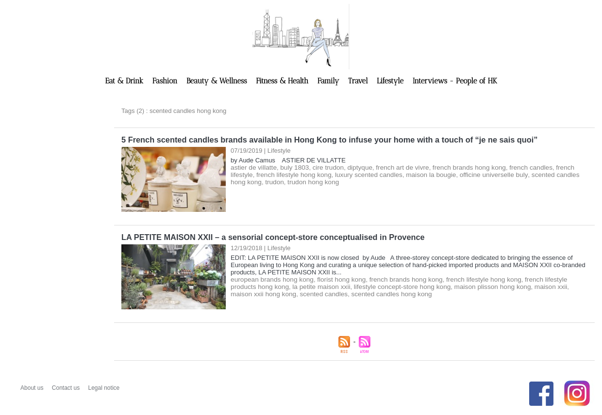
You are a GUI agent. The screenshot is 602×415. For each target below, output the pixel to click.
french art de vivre (394, 167)
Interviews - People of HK (455, 81)
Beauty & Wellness (217, 81)
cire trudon (323, 167)
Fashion (166, 81)
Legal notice (104, 386)
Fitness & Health (283, 81)
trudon (240, 181)
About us (32, 386)
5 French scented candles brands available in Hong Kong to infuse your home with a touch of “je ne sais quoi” (325, 139)
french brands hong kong (459, 167)
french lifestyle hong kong (266, 174)
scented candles (271, 293)
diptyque (354, 167)
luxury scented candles (338, 174)
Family (329, 81)
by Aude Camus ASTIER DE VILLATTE (288, 159)
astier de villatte (252, 167)
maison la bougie (397, 174)
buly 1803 (291, 167)
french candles (517, 167)
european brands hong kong (270, 278)
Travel (359, 81)
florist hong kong (336, 278)
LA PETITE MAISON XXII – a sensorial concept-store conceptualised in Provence (269, 236)
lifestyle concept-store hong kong (368, 285)
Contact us (67, 386)
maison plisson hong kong (454, 285)
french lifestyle (561, 167)
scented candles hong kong (531, 174)
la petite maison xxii (291, 285)
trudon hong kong (276, 181)
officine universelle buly (457, 174)
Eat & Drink (125, 81)
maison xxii (510, 285)
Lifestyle (391, 81)
